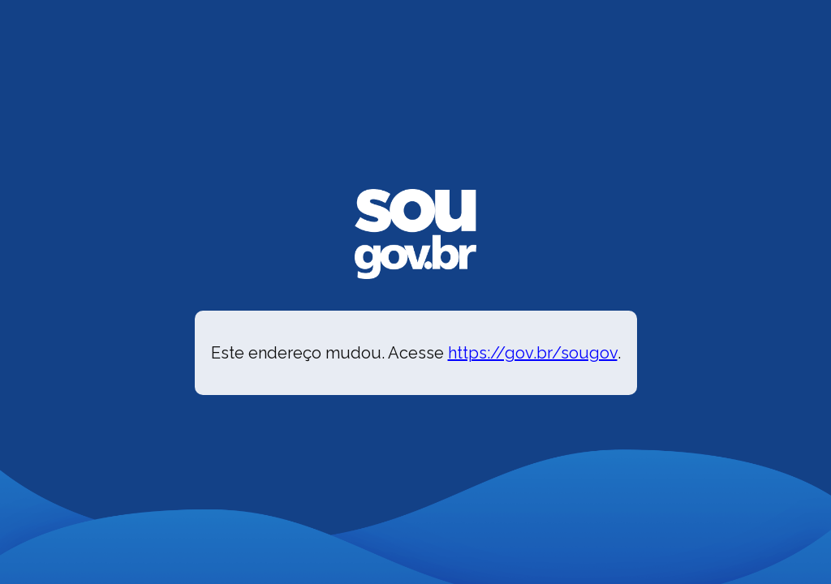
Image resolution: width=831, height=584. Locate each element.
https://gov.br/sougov (533, 353)
